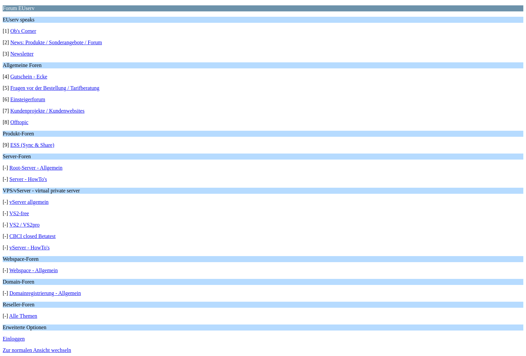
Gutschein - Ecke (28, 76)
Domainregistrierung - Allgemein (45, 293)
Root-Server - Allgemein (35, 168)
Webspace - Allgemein (33, 270)
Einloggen (14, 339)
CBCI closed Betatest (32, 236)
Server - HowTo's (28, 179)
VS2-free (19, 213)
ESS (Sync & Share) (32, 145)
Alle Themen (23, 316)
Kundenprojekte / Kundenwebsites (47, 111)
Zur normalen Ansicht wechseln (37, 350)
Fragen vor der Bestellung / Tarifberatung (55, 88)
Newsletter (22, 54)
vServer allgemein (29, 202)
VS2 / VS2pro (24, 225)
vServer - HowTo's (29, 247)
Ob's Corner (23, 31)
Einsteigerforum (27, 99)
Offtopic (19, 122)
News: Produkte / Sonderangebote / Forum (56, 42)
